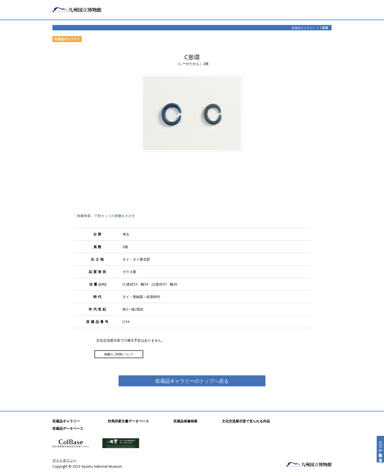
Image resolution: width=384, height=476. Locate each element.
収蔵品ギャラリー (303, 28)
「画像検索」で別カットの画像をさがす (104, 215)
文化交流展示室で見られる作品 (246, 421)
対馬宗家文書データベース (128, 421)
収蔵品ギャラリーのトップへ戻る (192, 381)
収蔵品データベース (67, 428)
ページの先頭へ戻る (380, 449)
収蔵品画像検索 (185, 421)
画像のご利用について (118, 354)
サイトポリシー (64, 460)
